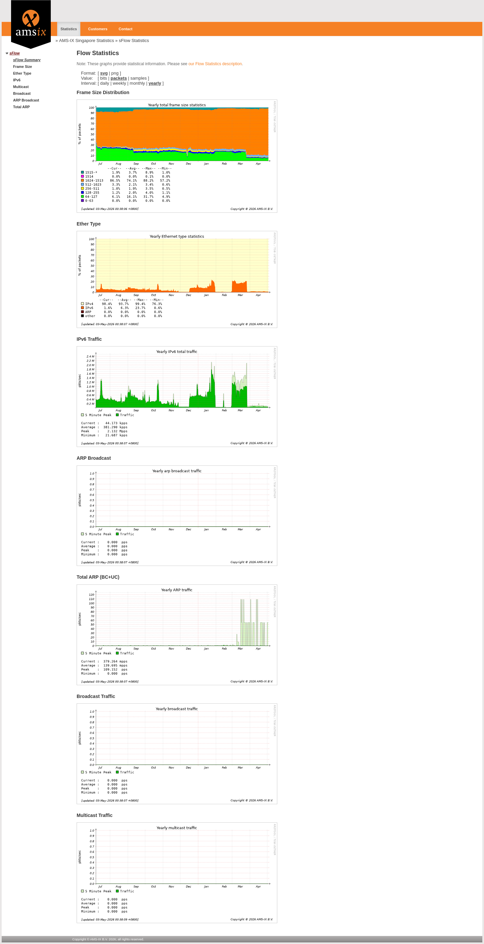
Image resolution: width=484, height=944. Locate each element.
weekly (119, 83)
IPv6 (17, 80)
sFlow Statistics (134, 40)
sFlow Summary (27, 60)
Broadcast (22, 93)
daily (104, 83)
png (115, 73)
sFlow (14, 53)
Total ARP (21, 107)
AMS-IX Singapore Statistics (86, 40)
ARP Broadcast (26, 100)
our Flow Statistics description (215, 63)
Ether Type (22, 73)
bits (103, 78)
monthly (137, 83)
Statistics (69, 29)
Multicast (21, 87)
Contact (125, 29)
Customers (97, 29)
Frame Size (22, 67)
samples (138, 78)
